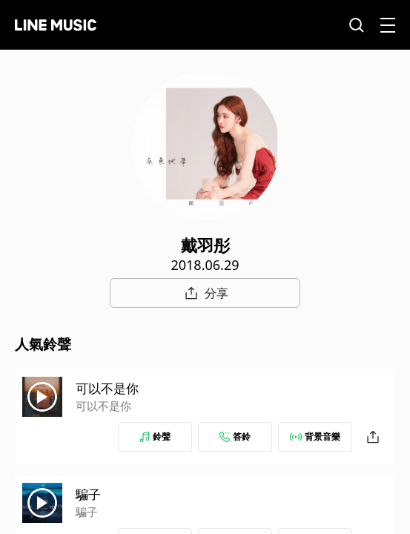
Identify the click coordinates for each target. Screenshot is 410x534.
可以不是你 (107, 388)
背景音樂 (315, 436)
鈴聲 (155, 436)
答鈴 (235, 436)
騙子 (88, 494)
